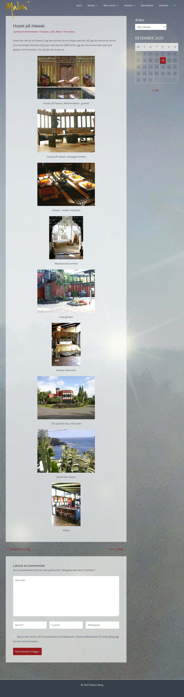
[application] (100, 5)
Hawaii (44, 31)
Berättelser (149, 5)
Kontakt (164, 5)
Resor (59, 31)
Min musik (114, 5)
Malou (96, 5)
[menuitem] (175, 5)
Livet (52, 31)
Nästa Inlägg (117, 549)
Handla (132, 5)
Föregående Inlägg (18, 549)
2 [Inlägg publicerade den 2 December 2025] (144, 54)
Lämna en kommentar (25, 31)
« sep (155, 90)
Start (84, 5)
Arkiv (139, 20)
